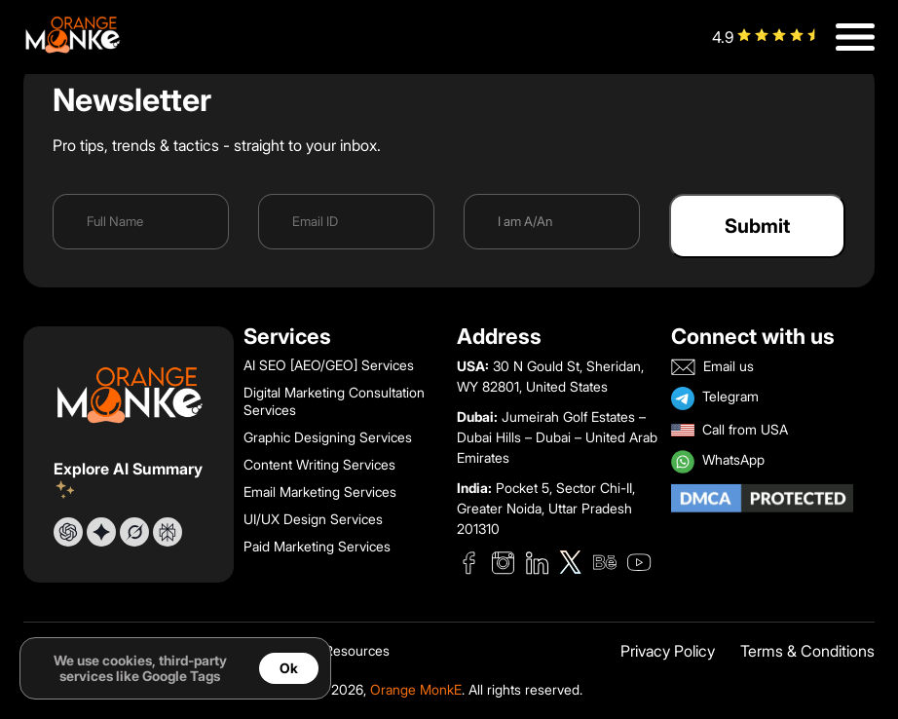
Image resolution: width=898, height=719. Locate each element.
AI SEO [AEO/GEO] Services (328, 365)
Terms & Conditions (807, 652)
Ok (289, 668)
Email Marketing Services (319, 492)
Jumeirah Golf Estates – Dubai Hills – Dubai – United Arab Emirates (557, 437)
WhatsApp (718, 461)
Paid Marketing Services (317, 546)
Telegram (715, 398)
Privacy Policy (667, 652)
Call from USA (729, 430)
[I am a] (552, 221)
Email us (712, 367)
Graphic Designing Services (327, 437)
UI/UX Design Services (313, 519)
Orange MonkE (416, 690)
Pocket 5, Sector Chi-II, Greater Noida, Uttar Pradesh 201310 (546, 508)
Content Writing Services (319, 465)
